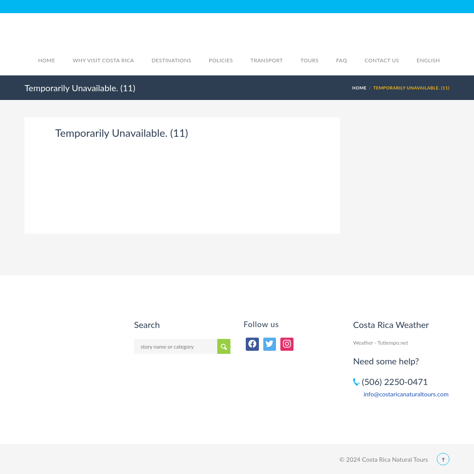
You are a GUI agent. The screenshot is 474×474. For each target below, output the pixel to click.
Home (46, 60)
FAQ (341, 60)
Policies (221, 60)
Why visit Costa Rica (103, 60)
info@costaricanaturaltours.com (406, 394)
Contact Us (381, 60)
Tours (310, 60)
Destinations (171, 60)
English (433, 60)
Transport (267, 60)
